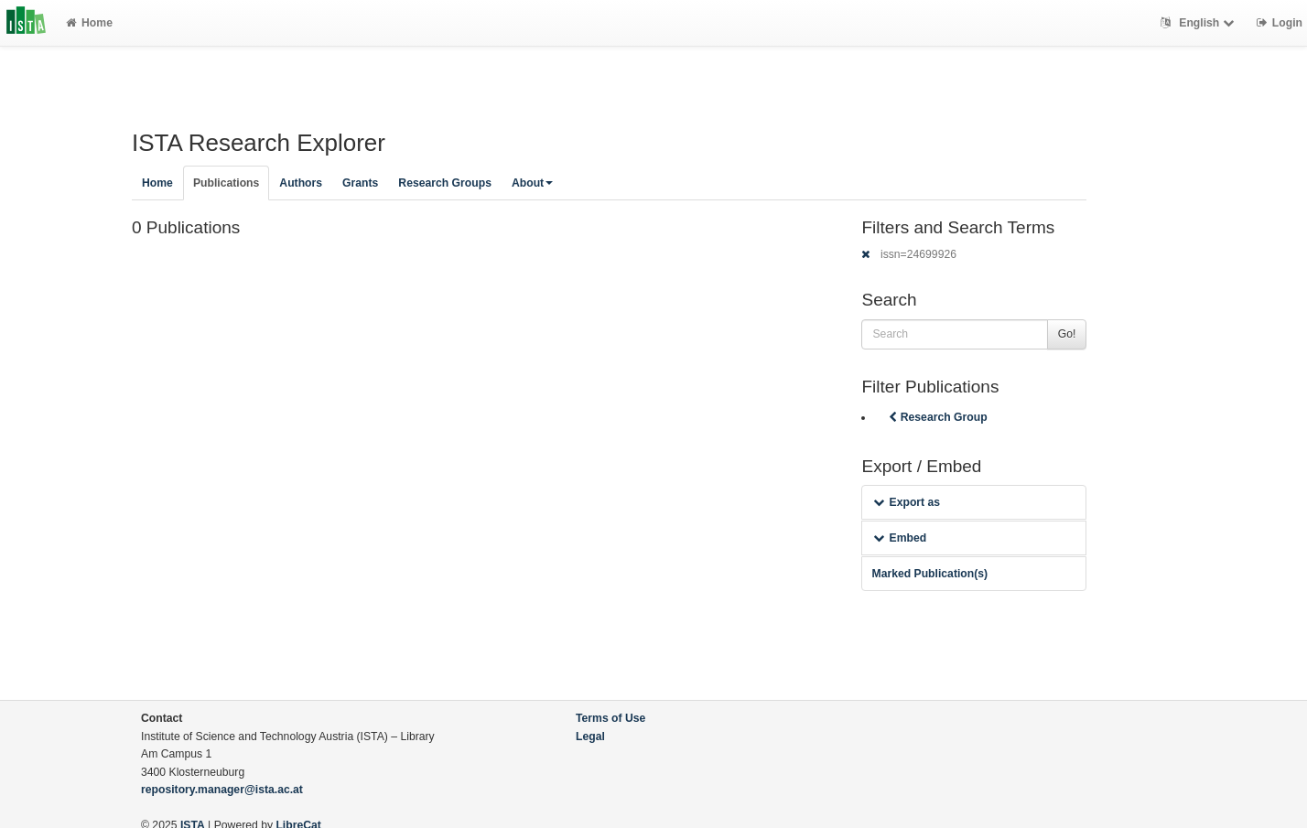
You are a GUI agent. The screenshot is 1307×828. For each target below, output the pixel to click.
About (532, 183)
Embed (899, 538)
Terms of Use (610, 718)
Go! (1067, 334)
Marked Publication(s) (929, 573)
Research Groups (444, 183)
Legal (590, 736)
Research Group (936, 417)
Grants (360, 183)
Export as (906, 502)
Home (89, 22)
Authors (300, 183)
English (1199, 22)
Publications (226, 183)
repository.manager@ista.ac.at (222, 789)
